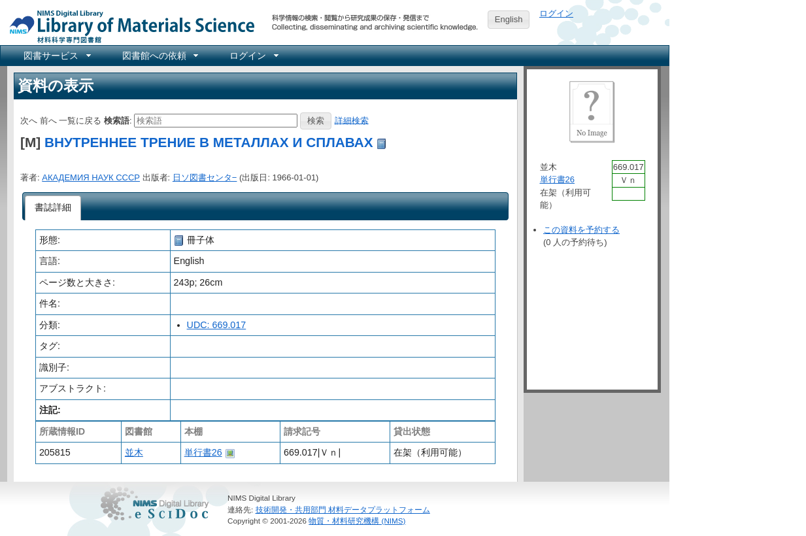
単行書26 (203, 452)
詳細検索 (352, 120)
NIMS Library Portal (128, 25)
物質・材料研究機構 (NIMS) (357, 520)
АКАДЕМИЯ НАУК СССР (91, 177)
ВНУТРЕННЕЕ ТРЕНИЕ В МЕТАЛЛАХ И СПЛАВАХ (208, 142)
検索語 (116, 120)
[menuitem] (56, 55)
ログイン (556, 13)
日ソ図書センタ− (205, 177)
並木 (134, 452)
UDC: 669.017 (216, 325)
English (509, 19)
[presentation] (53, 208)
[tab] (53, 207)
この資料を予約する (581, 230)
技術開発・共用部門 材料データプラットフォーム (343, 509)
